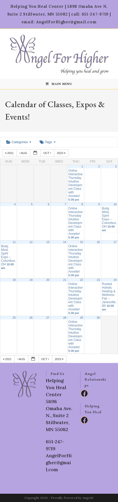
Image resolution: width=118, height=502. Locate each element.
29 (81, 317)
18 (14, 279)
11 (14, 242)
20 (47, 279)
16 (98, 242)
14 (64, 242)
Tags (47, 142)
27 (47, 317)
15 (81, 242)
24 (115, 279)
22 (81, 279)
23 (98, 279)
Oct (47, 153)
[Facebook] (85, 393)
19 (31, 279)
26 (31, 317)
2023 (62, 153)
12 (31, 242)
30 (98, 317)
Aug (23, 153)
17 (115, 242)
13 (47, 242)
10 (115, 204)
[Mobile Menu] (59, 84)
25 (14, 317)
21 (64, 279)
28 (64, 317)
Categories (18, 142)
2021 (9, 153)
